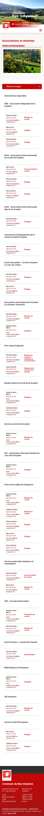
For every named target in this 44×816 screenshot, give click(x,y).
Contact (25, 791)
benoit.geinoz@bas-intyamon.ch (12, 145)
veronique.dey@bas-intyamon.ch (13, 224)
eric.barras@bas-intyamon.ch (12, 133)
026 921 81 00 (11, 118)
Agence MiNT (12, 813)
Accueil (17, 24)
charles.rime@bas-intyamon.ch (12, 196)
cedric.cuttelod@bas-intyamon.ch (12, 413)
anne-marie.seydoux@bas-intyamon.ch (12, 334)
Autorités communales (25, 23)
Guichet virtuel (33, 809)
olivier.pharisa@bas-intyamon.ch (12, 121)
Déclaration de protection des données (14, 809)
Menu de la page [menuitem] (14, 86)
